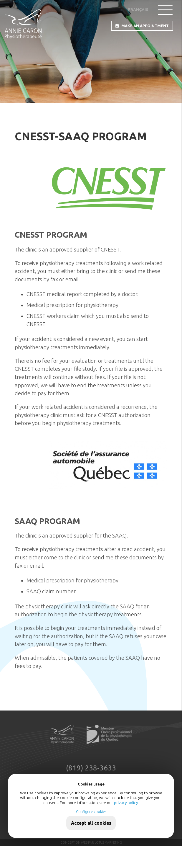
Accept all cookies (91, 823)
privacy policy (126, 802)
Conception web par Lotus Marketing (91, 842)
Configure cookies (91, 812)
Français (138, 9)
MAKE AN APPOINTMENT (142, 26)
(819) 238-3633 (91, 768)
